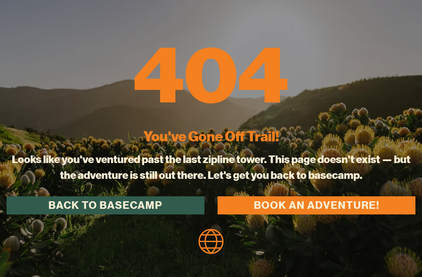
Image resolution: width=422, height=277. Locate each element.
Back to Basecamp (105, 205)
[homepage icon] (211, 240)
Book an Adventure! (316, 205)
